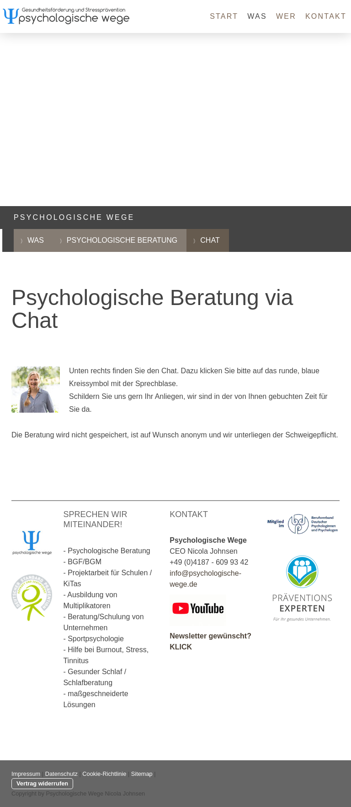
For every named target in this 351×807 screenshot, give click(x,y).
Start (224, 16)
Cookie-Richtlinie (104, 773)
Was (257, 16)
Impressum (25, 773)
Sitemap (142, 773)
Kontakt (325, 16)
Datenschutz (61, 773)
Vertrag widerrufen (42, 783)
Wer (286, 16)
